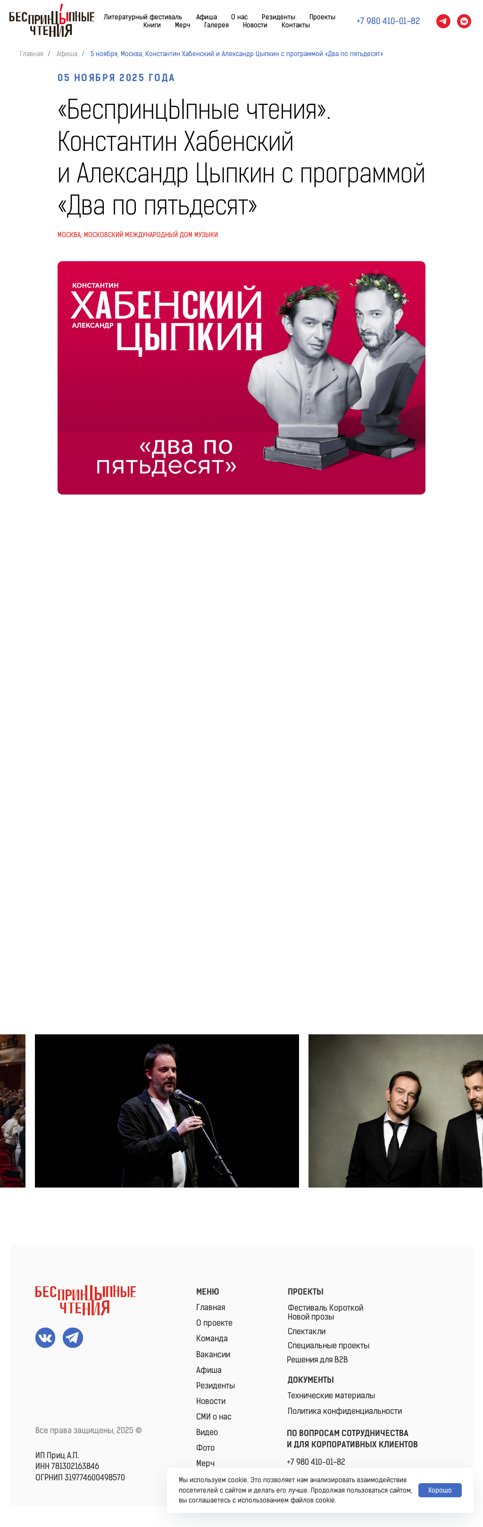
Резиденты (278, 17)
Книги (152, 25)
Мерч (182, 25)
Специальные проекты (328, 1345)
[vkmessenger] (464, 21)
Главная (31, 54)
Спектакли (306, 1331)
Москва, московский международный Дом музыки (138, 235)
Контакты (296, 25)
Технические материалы (331, 1395)
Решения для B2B (317, 1359)
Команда (212, 1338)
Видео (207, 1432)
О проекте (214, 1323)
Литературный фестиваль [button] (143, 17)
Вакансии (213, 1354)
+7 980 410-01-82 (316, 1462)
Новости (255, 25)
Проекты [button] (322, 17)
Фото (205, 1448)
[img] (85, 1300)
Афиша (206, 17)
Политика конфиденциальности (345, 1411)
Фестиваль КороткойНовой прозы (325, 1312)
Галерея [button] (216, 25)
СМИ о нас (214, 1416)
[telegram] (443, 21)
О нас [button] (239, 17)
